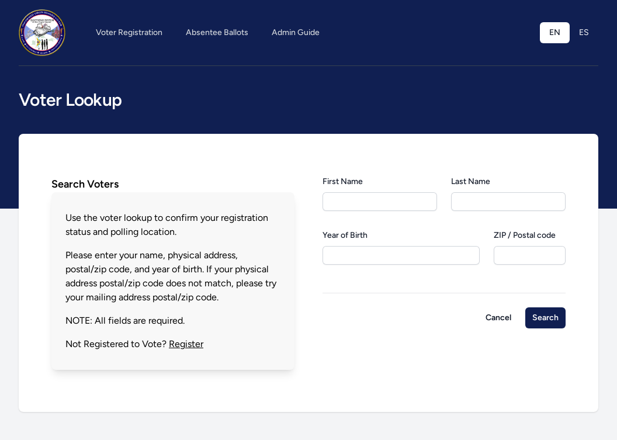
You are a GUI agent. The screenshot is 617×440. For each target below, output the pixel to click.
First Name (343, 181)
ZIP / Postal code (525, 235)
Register (186, 343)
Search (545, 318)
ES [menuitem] (584, 32)
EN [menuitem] (554, 32)
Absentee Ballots (217, 32)
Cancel (498, 318)
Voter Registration (129, 32)
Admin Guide (296, 32)
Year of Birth (345, 235)
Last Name (470, 181)
